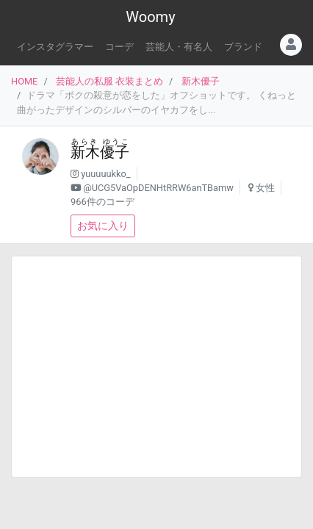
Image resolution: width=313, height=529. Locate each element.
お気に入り (103, 225)
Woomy (150, 17)
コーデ (119, 46)
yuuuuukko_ (105, 173)
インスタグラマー (55, 46)
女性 (265, 187)
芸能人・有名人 (178, 46)
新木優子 (200, 81)
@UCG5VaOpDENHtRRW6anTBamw (158, 187)
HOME (24, 81)
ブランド (243, 46)
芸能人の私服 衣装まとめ (109, 81)
